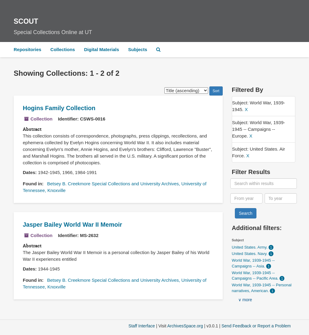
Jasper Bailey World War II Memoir (72, 224)
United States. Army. (250, 247)
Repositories (27, 49)
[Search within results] (263, 183)
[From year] (246, 198)
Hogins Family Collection (59, 108)
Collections (62, 49)
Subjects (137, 49)
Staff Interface (142, 325)
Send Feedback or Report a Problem (256, 325)
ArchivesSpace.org (185, 325)
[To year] (281, 198)
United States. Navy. (250, 253)
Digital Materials (101, 49)
